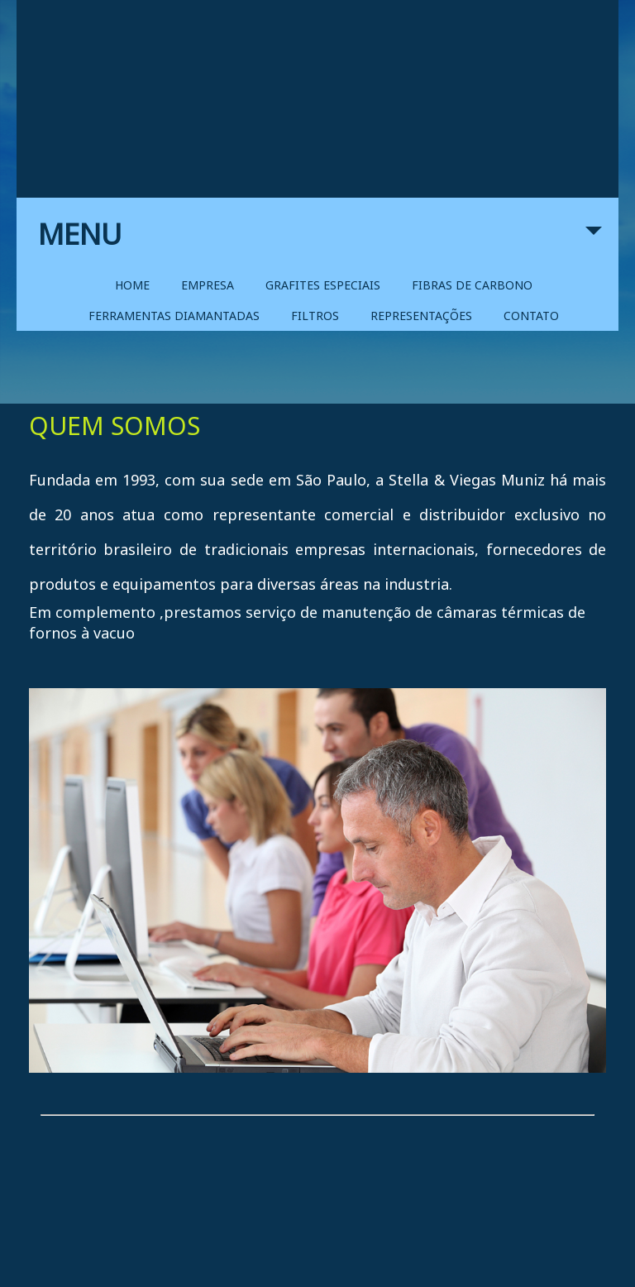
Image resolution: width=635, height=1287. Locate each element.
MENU (320, 242)
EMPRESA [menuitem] (207, 285)
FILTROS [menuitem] (315, 315)
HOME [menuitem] (132, 285)
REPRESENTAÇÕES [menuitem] (421, 315)
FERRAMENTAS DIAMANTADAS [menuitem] (174, 315)
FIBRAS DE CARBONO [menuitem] (472, 285)
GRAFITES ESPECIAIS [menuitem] (322, 285)
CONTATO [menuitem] (531, 315)
